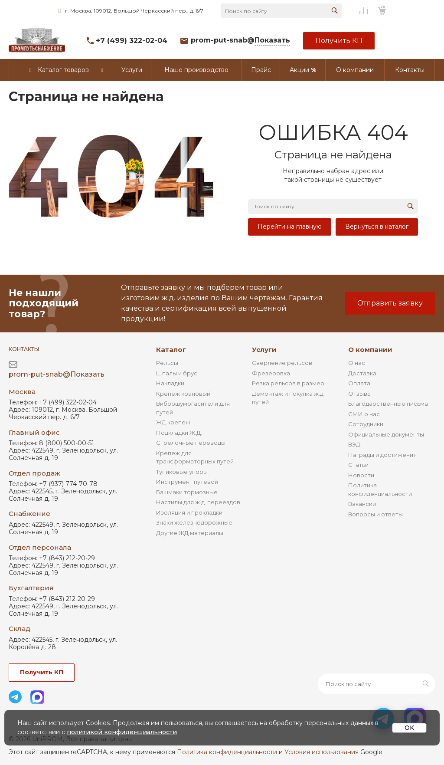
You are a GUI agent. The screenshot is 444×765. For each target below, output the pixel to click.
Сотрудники (365, 423)
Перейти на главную (290, 226)
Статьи (358, 464)
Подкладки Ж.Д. (179, 432)
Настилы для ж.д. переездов (198, 502)
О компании (370, 349)
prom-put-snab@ (240, 40)
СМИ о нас (364, 413)
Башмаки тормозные (187, 492)
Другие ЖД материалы (189, 532)
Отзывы (360, 393)
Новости (361, 475)
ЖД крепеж (173, 422)
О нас (356, 362)
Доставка (362, 373)
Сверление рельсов (282, 362)
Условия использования (321, 752)
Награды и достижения (382, 454)
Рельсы (167, 362)
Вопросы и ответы (375, 514)
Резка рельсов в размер (288, 383)
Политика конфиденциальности (227, 752)
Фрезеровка (271, 373)
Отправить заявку (390, 303)
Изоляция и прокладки (189, 512)
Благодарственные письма (388, 403)
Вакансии (362, 503)
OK (409, 728)
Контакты (24, 349)
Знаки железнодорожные (194, 522)
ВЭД (354, 444)
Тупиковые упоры (182, 471)
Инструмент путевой (187, 481)
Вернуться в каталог (376, 226)
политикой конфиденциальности (122, 732)
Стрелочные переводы (190, 442)
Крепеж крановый (183, 393)
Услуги (264, 349)
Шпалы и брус (176, 373)
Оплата (359, 383)
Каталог (171, 349)
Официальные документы (386, 434)
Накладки (170, 383)
